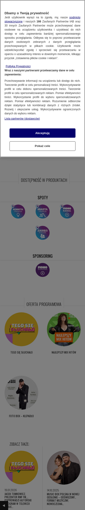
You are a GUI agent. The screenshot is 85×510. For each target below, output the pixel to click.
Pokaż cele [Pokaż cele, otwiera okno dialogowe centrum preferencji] (42, 146)
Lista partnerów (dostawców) (22, 118)
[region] (42, 78)
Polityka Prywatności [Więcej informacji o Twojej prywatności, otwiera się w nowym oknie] (18, 66)
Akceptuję (42, 133)
